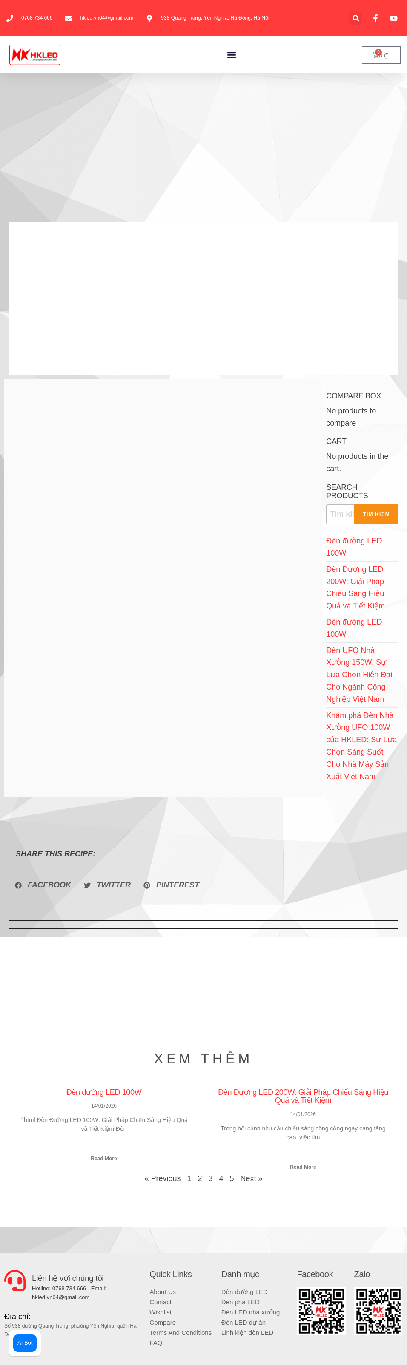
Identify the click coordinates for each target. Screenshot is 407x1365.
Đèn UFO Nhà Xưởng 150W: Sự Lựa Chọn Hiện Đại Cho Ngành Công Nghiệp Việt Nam (359, 675)
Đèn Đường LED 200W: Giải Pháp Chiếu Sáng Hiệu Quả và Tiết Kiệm (303, 1096)
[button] (355, 18)
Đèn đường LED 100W (104, 1092)
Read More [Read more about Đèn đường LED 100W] (104, 1159)
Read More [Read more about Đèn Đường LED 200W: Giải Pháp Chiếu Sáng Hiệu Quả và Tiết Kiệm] (303, 1167)
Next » (252, 1178)
